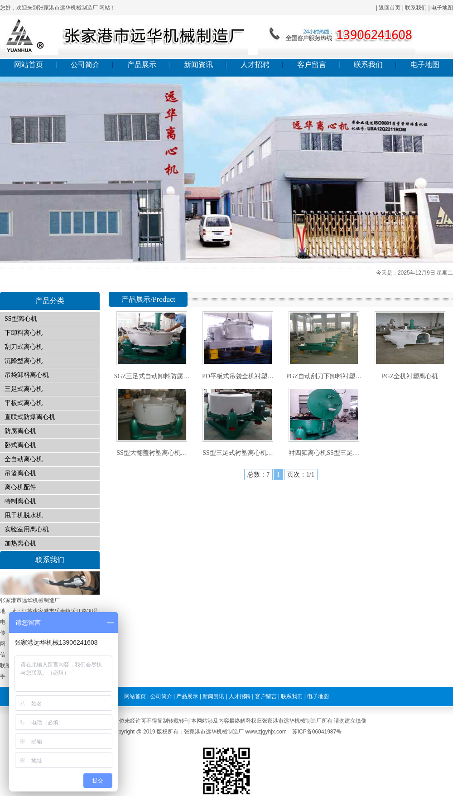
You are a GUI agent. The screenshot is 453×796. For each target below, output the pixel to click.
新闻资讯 (198, 64)
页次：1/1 (300, 474)
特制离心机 (20, 501)
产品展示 (141, 64)
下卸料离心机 (24, 332)
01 (226, 170)
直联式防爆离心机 (30, 417)
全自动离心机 (24, 459)
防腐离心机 (20, 431)
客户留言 (311, 64)
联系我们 (416, 8)
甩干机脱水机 (24, 515)
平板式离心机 (24, 403)
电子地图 (442, 8)
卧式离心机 (20, 445)
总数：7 (258, 474)
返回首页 (389, 8)
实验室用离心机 (27, 529)
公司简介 (85, 64)
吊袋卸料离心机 (27, 374)
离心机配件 (20, 487)
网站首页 (28, 64)
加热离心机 (20, 543)
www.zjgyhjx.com (265, 731)
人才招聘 (255, 64)
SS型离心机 (21, 318)
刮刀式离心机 (24, 346)
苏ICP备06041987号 (317, 731)
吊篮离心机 (20, 473)
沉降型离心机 (24, 360)
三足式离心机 (24, 389)
